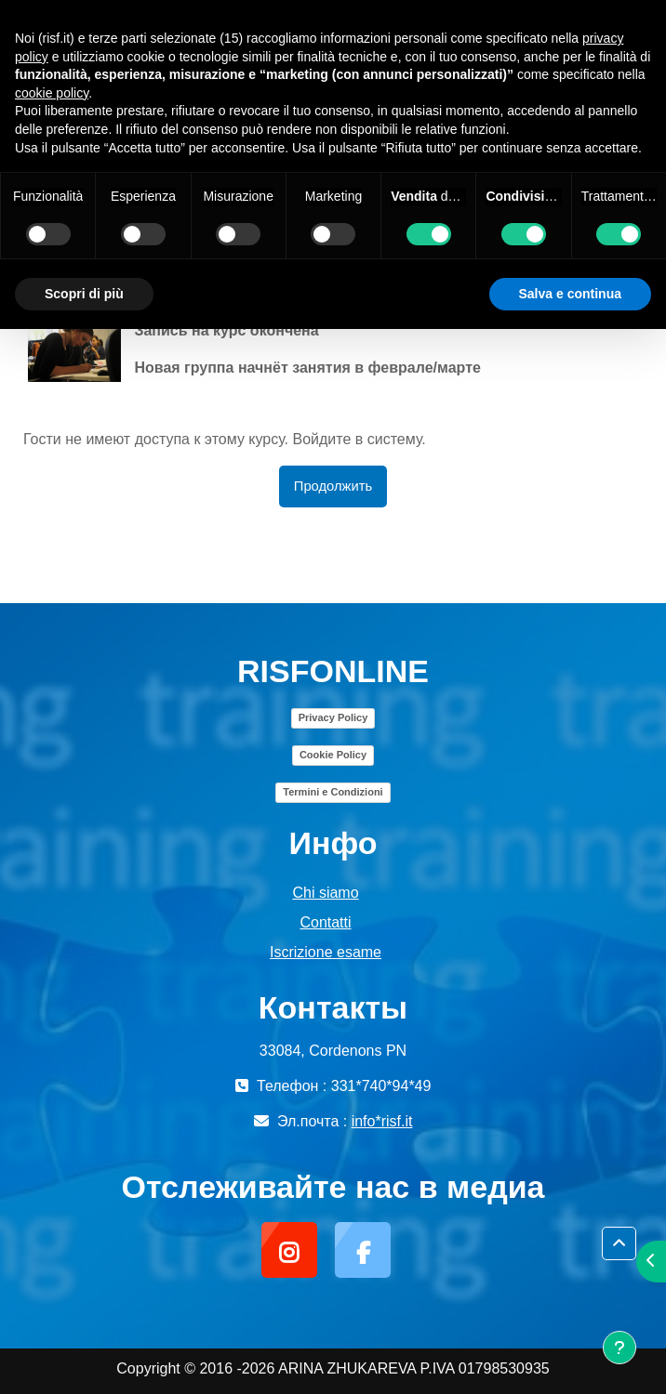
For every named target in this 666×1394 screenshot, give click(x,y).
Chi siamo (325, 893)
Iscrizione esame (325, 952)
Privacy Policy (333, 717)
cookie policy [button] (51, 92)
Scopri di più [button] (84, 293)
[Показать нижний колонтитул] (619, 1347)
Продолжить (333, 486)
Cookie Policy (333, 754)
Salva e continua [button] (570, 293)
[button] (619, 1243)
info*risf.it (382, 1121)
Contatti (325, 922)
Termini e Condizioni (332, 791)
